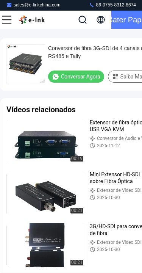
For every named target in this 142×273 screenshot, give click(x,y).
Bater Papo (126, 20)
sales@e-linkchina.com (33, 5)
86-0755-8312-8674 (112, 5)
